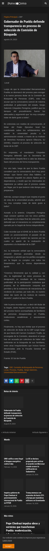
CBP (20, 17)
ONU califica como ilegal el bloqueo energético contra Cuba (13, 461)
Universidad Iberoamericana (15, 372)
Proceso (13, 370)
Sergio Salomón (30, 370)
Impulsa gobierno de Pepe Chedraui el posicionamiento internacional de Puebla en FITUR (13, 498)
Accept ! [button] (8, 546)
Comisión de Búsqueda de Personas (28, 367)
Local (6, 370)
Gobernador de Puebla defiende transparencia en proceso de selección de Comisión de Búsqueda (13, 415)
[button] (3, 3)
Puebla (20, 370)
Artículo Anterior (9, 432)
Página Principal (10, 17)
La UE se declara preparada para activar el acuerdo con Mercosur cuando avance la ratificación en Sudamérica (35, 465)
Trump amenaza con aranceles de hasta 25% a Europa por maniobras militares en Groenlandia (35, 497)
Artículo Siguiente (39, 432)
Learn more (7, 540)
